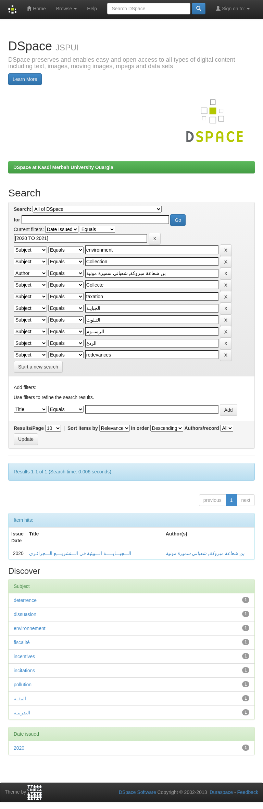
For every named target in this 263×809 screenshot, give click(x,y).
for (17, 219)
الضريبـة (22, 712)
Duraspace (221, 792)
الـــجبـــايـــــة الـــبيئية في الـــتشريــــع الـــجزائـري (80, 553)
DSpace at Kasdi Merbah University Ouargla (63, 167)
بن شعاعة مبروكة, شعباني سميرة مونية (205, 553)
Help (92, 8)
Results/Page (29, 428)
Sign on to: (233, 8)
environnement (30, 628)
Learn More (25, 79)
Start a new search (38, 367)
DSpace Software (137, 792)
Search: (22, 209)
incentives (24, 656)
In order (140, 428)
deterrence (25, 600)
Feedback (247, 792)
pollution (23, 684)
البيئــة (20, 698)
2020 (19, 748)
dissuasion (25, 614)
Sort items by (82, 428)
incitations (24, 670)
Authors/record (201, 428)
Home (36, 8)
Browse (66, 8)
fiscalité (22, 642)
